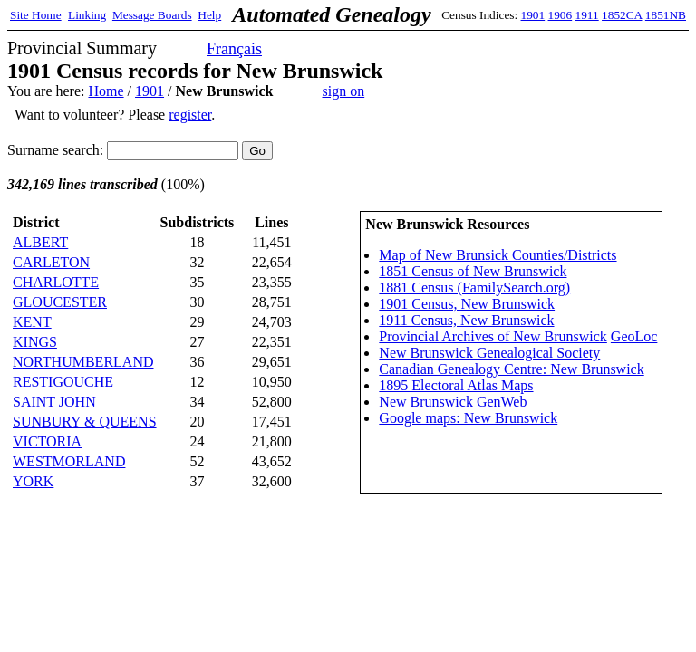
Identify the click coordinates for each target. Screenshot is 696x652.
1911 (587, 15)
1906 (560, 15)
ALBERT (40, 242)
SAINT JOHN (54, 401)
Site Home (36, 15)
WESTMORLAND (69, 461)
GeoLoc (634, 336)
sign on (344, 91)
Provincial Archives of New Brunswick (493, 336)
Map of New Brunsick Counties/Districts (497, 255)
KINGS (35, 342)
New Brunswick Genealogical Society (489, 352)
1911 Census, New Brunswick (466, 320)
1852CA (622, 15)
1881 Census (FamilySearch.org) (474, 287)
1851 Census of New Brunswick (472, 271)
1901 (533, 15)
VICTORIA (47, 441)
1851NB (665, 15)
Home (105, 91)
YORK (33, 481)
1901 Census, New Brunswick (467, 304)
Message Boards (152, 15)
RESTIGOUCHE (63, 381)
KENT (32, 322)
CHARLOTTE (56, 282)
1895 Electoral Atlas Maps (456, 385)
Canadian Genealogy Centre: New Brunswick (511, 369)
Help (209, 15)
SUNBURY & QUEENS (85, 421)
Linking (87, 15)
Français (234, 49)
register (190, 114)
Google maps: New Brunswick (468, 418)
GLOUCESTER (60, 302)
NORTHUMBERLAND (83, 361)
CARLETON (51, 262)
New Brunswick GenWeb (453, 401)
